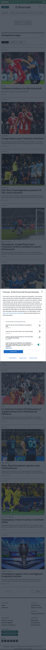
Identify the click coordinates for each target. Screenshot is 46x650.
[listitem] (23, 322)
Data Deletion (13, 358)
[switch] (39, 325)
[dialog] (23, 325)
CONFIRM (13, 351)
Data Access (22, 358)
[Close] (42, 292)
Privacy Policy (33, 358)
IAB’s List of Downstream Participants (13, 313)
